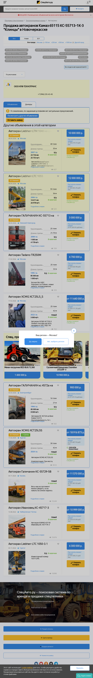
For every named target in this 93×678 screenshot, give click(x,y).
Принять (79, 668)
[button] (84, 675)
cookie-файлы (27, 668)
